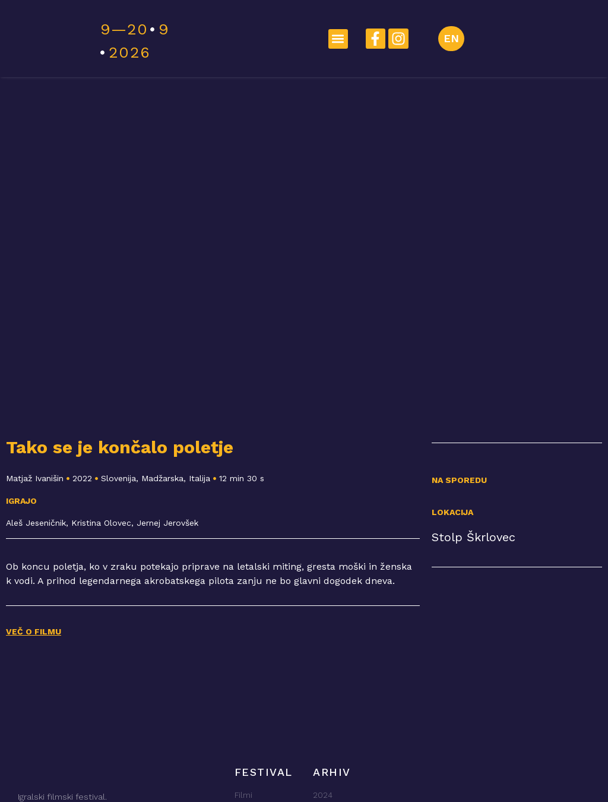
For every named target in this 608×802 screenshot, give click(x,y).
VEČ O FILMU (33, 631)
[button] (338, 39)
